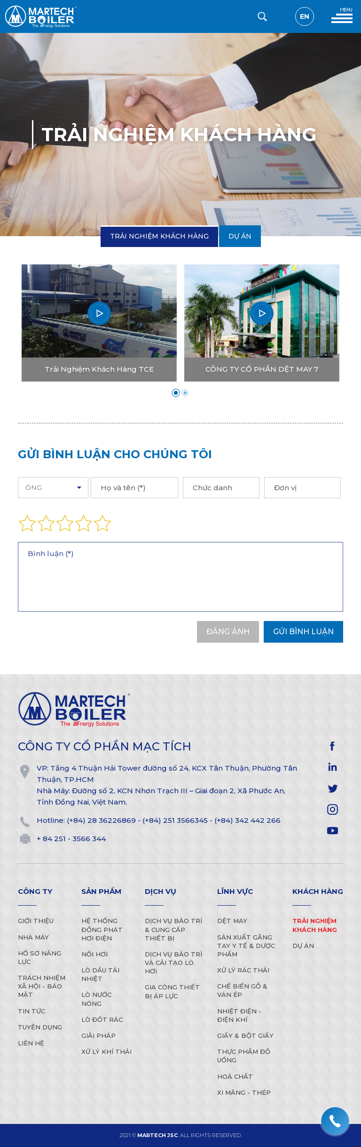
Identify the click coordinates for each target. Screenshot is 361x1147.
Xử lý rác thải (243, 970)
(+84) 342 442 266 (247, 820)
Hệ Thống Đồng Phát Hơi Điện (102, 929)
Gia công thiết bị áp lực (172, 991)
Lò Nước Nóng (96, 999)
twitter (332, 788)
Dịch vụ (160, 891)
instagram (332, 809)
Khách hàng (317, 891)
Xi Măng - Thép (244, 1092)
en (304, 16)
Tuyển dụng (40, 1027)
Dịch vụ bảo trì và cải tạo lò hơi (173, 962)
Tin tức (31, 1011)
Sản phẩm (101, 891)
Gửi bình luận (303, 631)
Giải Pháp (98, 1035)
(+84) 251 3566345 (175, 820)
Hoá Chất (235, 1076)
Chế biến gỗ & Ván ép (242, 990)
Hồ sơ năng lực (39, 957)
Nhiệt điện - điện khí (239, 1015)
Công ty (35, 891)
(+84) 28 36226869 (101, 820)
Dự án (239, 236)
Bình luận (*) (180, 577)
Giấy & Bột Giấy (245, 1035)
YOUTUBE (332, 830)
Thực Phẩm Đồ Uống (243, 1056)
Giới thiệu (36, 920)
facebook (332, 746)
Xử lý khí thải (106, 1051)
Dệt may (232, 920)
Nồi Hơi (94, 954)
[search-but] (262, 16)
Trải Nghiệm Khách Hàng (159, 236)
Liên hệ (31, 1043)
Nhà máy (33, 937)
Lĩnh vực (235, 891)
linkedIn (332, 767)
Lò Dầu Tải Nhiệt (100, 974)
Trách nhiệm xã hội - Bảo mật (41, 986)
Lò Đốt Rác (102, 1019)
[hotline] (335, 1121)
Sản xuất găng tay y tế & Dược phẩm (246, 945)
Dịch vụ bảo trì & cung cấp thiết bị (173, 929)
